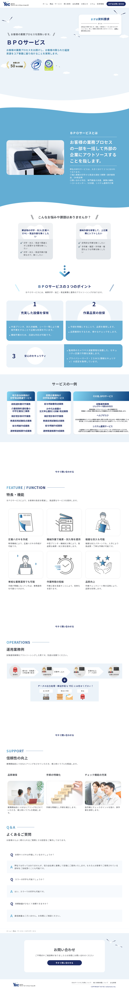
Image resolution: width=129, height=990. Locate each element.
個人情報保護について (100, 983)
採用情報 (100, 4)
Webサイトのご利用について (81, 983)
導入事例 (67, 4)
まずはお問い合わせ (116, 4)
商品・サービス (56, 4)
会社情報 (75, 4)
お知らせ (84, 4)
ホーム (45, 4)
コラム (92, 4)
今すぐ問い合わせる (64, 962)
